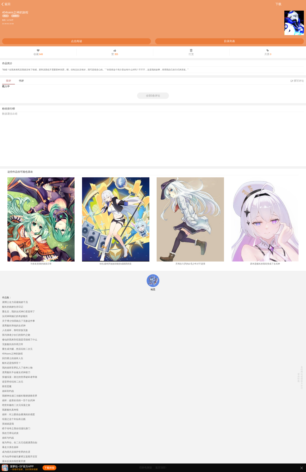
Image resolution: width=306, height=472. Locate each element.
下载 (278, 4)
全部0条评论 (153, 95)
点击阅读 (76, 41)
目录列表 (229, 41)
